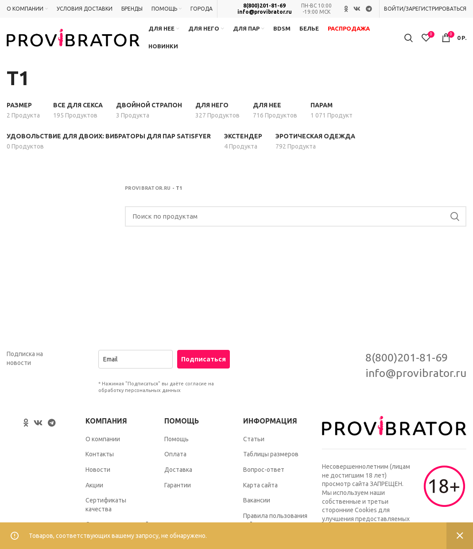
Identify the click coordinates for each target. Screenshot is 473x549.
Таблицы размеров (271, 454)
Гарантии (177, 485)
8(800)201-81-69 (264, 5)
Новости (97, 469)
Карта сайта (260, 485)
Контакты (99, 454)
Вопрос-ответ (263, 469)
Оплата (175, 454)
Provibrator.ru (148, 188)
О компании (102, 439)
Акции (94, 485)
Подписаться (203, 359)
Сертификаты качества (105, 505)
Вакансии (256, 500)
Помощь (176, 439)
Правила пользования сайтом (275, 520)
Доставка (178, 469)
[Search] (295, 216)
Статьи (253, 439)
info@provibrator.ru (264, 12)
